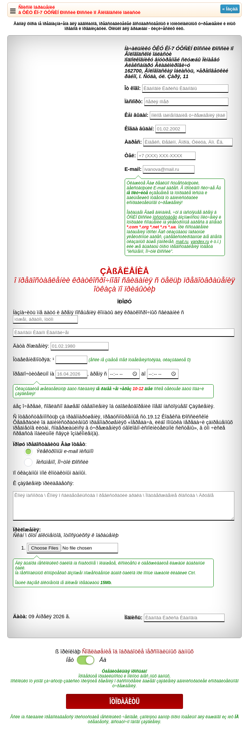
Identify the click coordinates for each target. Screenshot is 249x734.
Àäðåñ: (133, 142)
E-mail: (133, 169)
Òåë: (130, 155)
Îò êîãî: (133, 88)
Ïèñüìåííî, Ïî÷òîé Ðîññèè (62, 462)
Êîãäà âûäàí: (139, 128)
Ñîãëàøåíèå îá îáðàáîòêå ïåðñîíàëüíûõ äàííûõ (137, 651)
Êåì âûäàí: (136, 115)
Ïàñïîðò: (134, 101)
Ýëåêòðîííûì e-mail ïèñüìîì (65, 451)
